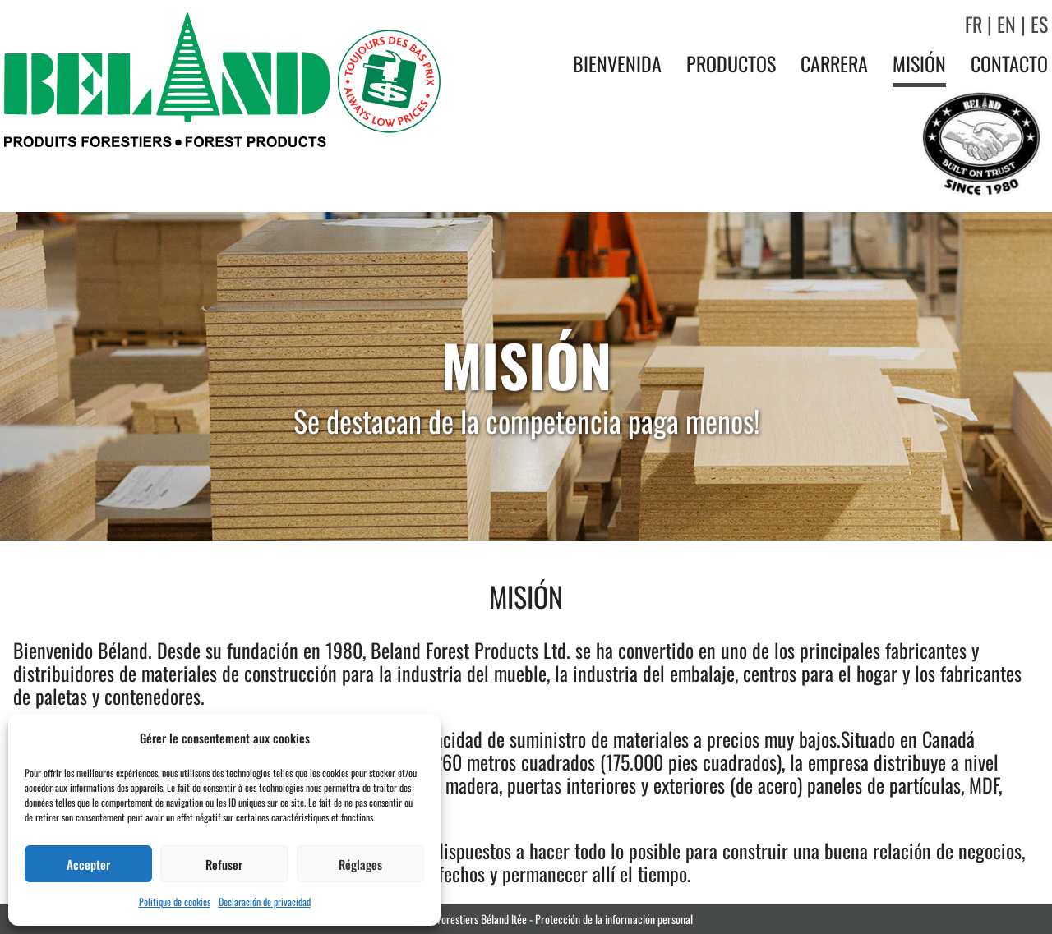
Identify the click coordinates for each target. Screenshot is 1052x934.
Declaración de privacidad (265, 902)
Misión (919, 63)
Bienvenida (617, 63)
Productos (731, 63)
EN (1006, 24)
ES (1039, 24)
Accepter (88, 864)
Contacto (1009, 63)
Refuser (223, 864)
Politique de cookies (174, 902)
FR (973, 24)
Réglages (360, 864)
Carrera (834, 63)
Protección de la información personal (614, 918)
